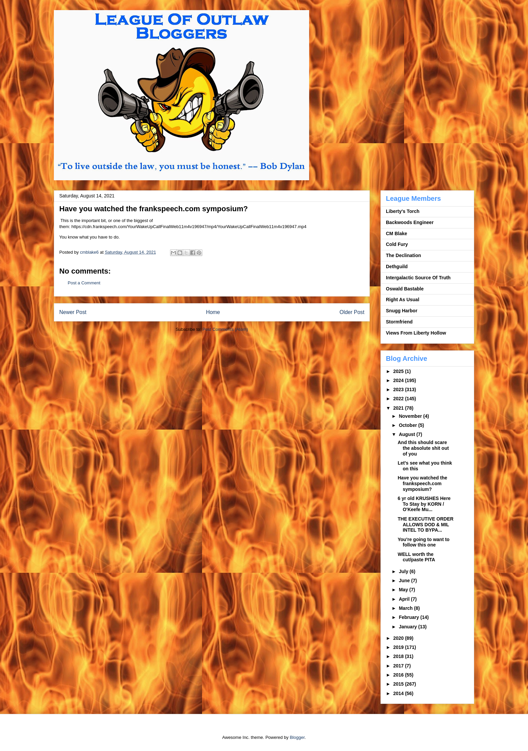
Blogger (297, 737)
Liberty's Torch (403, 211)
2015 (399, 684)
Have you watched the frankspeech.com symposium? (422, 483)
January (408, 626)
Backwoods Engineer (410, 222)
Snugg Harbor (401, 310)
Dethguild (397, 266)
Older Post (351, 312)
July (404, 571)
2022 (399, 398)
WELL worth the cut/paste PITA (416, 557)
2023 (399, 389)
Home (213, 312)
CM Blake (396, 233)
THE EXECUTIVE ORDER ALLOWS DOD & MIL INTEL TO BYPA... (426, 524)
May (404, 589)
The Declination (403, 255)
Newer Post (73, 312)
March (406, 608)
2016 (399, 675)
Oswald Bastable (405, 288)
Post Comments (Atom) (225, 329)
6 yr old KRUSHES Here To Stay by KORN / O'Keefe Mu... (424, 504)
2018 (399, 656)
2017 (399, 665)
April (405, 599)
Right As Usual (402, 299)
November (411, 416)
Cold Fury (397, 244)
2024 (399, 380)
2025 (399, 371)
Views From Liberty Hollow (416, 333)
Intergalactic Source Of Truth (418, 277)
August (407, 434)
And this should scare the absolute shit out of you (423, 448)
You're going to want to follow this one (424, 542)
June (405, 580)
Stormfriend (399, 321)
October (408, 425)
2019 (399, 647)
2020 (399, 638)
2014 (399, 693)
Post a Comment (84, 282)
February (409, 617)
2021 (399, 408)
